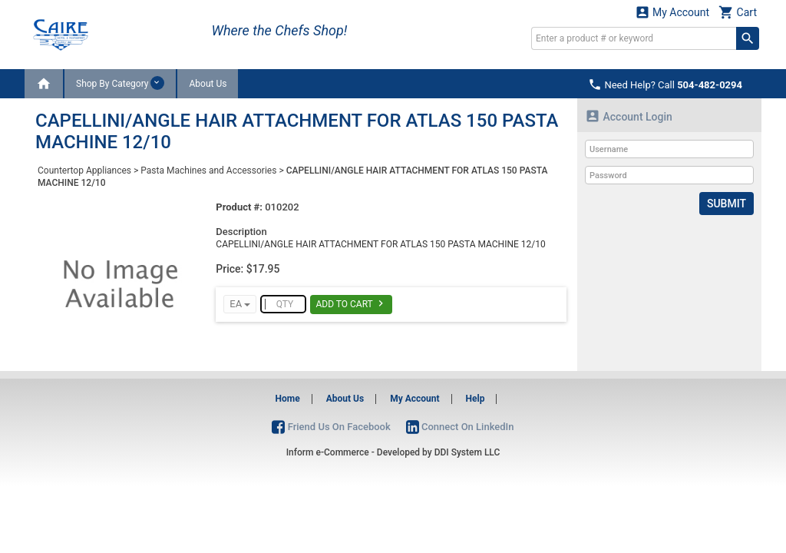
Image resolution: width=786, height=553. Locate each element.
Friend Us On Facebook (331, 426)
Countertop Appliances (84, 170)
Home (288, 398)
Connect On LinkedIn (460, 426)
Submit (726, 203)
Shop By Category (120, 83)
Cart (737, 12)
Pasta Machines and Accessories (208, 170)
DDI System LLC (467, 452)
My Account (672, 12)
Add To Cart (351, 303)
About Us (207, 83)
